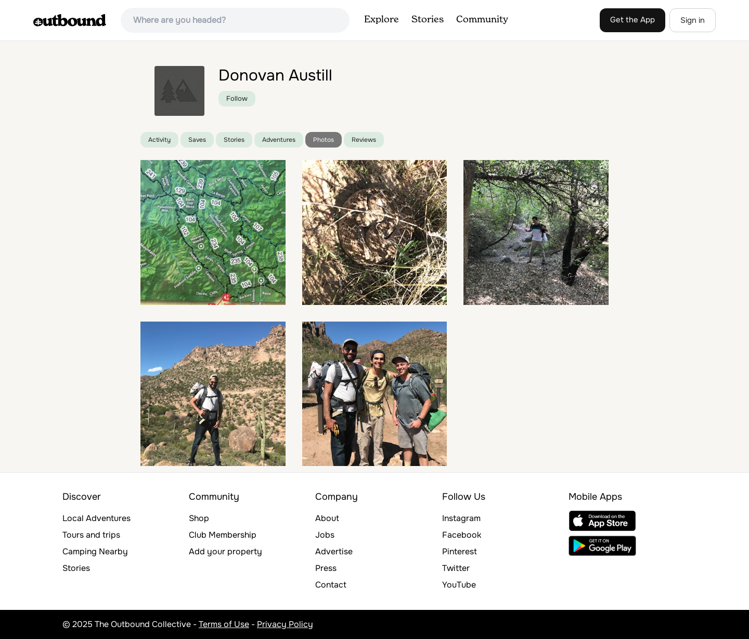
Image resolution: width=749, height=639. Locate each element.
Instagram (461, 518)
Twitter (456, 568)
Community (482, 19)
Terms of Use (224, 624)
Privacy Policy (285, 624)
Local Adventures (96, 518)
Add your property (225, 551)
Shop (199, 518)
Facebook (461, 534)
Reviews (364, 140)
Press (326, 568)
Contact (330, 584)
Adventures (278, 140)
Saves (197, 140)
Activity (159, 140)
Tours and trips (91, 534)
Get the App (632, 20)
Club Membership (222, 534)
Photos (323, 140)
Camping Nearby (95, 551)
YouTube (459, 584)
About (327, 518)
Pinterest (459, 551)
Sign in (692, 20)
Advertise (334, 551)
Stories (427, 19)
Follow (237, 98)
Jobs (324, 534)
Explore (381, 19)
